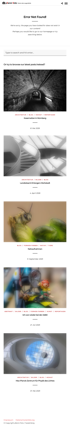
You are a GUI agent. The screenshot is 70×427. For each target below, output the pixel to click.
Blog (31, 114)
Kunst (49, 311)
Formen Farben (31, 245)
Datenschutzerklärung (25, 420)
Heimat (39, 114)
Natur (43, 245)
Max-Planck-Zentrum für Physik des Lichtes (35, 381)
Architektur (20, 114)
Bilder (38, 180)
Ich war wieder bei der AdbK (35, 315)
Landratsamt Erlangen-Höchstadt (35, 183)
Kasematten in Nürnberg (35, 117)
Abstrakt (8, 311)
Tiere (50, 245)
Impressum (8, 420)
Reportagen (49, 114)
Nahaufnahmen (35, 249)
